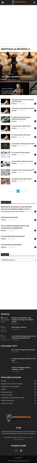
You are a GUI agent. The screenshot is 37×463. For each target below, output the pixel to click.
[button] (34, 2)
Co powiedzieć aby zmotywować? (13, 236)
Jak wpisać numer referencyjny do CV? (23, 170)
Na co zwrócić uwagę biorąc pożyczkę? (23, 349)
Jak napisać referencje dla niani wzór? (23, 108)
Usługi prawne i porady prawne (10, 386)
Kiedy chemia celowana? (9, 217)
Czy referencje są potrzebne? (11, 245)
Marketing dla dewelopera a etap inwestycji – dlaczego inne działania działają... (22, 319)
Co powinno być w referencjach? (21, 126)
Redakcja (4, 79)
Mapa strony (18, 457)
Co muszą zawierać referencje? (21, 135)
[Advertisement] (18, 24)
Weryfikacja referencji (8, 74)
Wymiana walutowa (7, 392)
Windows (3, 389)
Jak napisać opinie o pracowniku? (21, 179)
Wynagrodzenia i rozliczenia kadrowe (12, 384)
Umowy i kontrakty (6, 395)
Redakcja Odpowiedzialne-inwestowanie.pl (12, 211)
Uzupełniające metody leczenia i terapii (12, 397)
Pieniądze (4, 381)
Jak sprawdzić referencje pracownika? (23, 143)
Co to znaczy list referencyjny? (20, 152)
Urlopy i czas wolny (6, 403)
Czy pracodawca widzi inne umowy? (22, 161)
